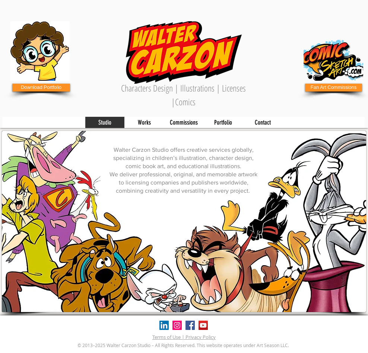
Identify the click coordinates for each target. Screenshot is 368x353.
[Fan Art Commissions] (333, 88)
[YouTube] (203, 325)
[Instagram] (177, 325)
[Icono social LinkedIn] (164, 325)
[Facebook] (190, 325)
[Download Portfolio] (41, 88)
